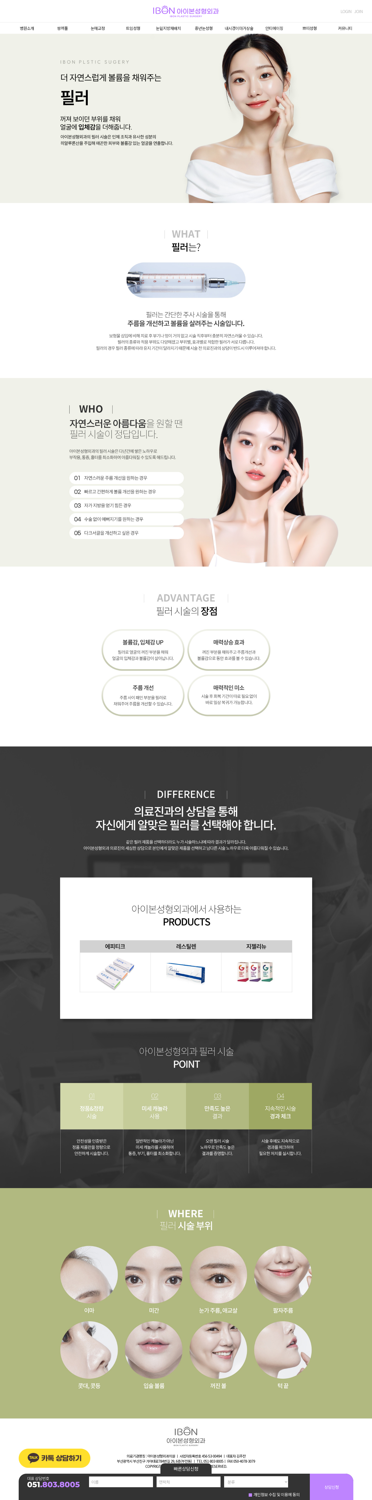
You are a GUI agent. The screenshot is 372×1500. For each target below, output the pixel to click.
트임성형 (133, 28)
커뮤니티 (345, 28)
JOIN (358, 11)
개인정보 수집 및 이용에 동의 (277, 1494)
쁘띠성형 (309, 28)
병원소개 (27, 28)
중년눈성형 (204, 28)
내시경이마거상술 (239, 28)
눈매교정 (98, 28)
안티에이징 (274, 28)
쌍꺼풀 (62, 28)
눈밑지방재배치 (168, 28)
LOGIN (346, 11)
